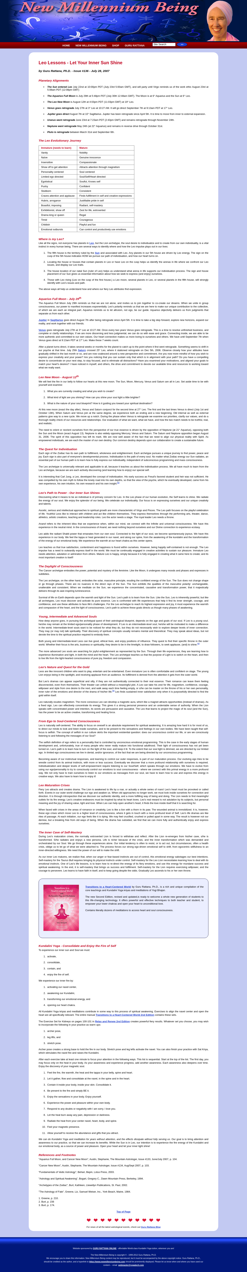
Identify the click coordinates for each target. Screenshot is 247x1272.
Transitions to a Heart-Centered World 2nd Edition (125, 1014)
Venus (42, 330)
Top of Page (123, 1211)
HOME (66, 45)
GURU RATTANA (135, 45)
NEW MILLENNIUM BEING (91, 45)
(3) (113, 691)
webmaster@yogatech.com (131, 1265)
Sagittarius (56, 320)
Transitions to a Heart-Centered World (108, 886)
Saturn (82, 350)
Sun (97, 252)
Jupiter (43, 320)
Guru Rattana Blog (151, 1227)
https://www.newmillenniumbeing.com (107, 1262)
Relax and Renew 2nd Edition (112, 1021)
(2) (198, 644)
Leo (91, 243)
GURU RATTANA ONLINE (105, 1248)
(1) (118, 483)
